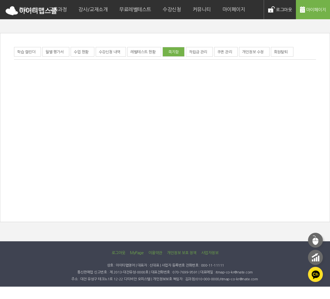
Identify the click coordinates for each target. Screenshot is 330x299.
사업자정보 (210, 253)
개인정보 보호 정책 (181, 253)
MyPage (137, 253)
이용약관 (155, 253)
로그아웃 (118, 253)
